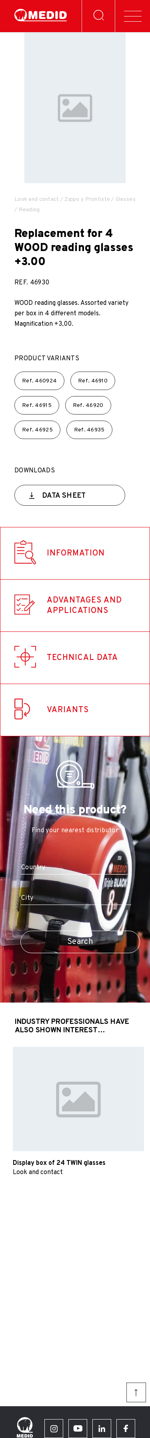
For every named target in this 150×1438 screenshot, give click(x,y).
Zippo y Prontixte (87, 199)
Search (80, 942)
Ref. (39, 381)
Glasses (126, 199)
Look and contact (36, 199)
